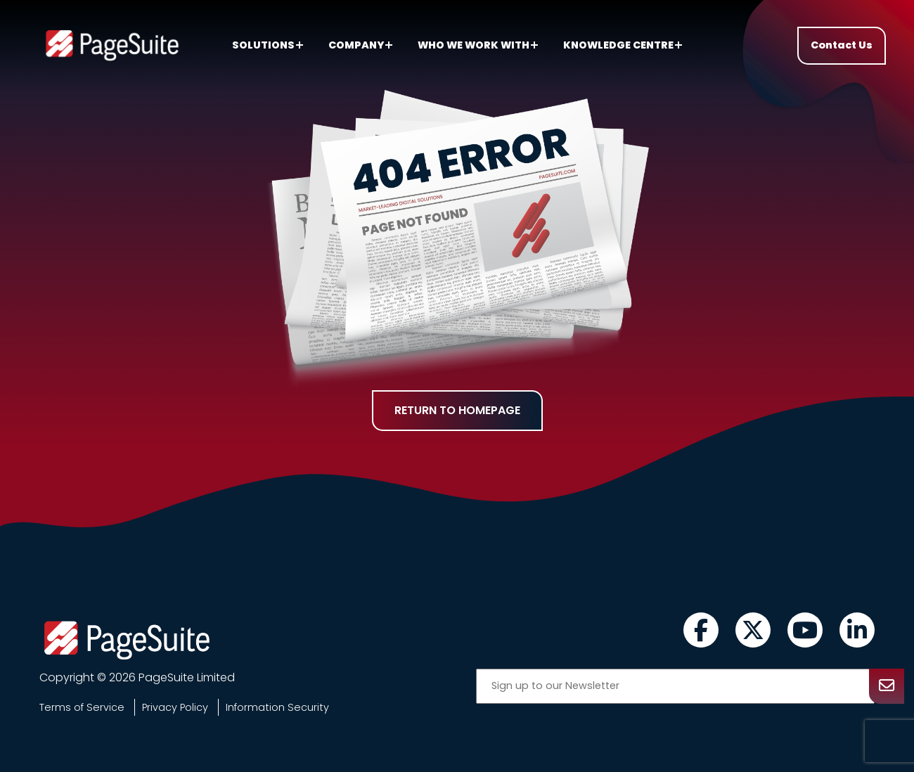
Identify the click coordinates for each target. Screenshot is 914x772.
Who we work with (478, 45)
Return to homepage (457, 410)
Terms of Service (81, 707)
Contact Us (842, 45)
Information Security (277, 707)
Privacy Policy (175, 707)
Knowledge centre (622, 45)
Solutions (267, 45)
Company (360, 45)
